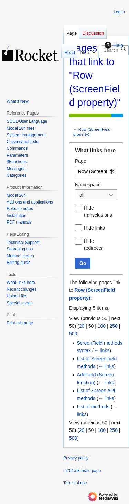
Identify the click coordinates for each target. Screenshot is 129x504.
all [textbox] (81, 195)
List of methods (93, 406)
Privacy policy (75, 458)
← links (101, 350)
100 (102, 326)
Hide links (94, 228)
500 (73, 333)
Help (113, 45)
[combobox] (96, 171)
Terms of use (75, 483)
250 (114, 326)
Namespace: (88, 184)
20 (82, 326)
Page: (81, 161)
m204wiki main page (82, 470)
